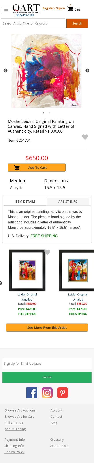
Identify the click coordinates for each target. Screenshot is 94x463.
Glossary (57, 439)
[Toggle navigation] (6, 10)
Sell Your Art (14, 422)
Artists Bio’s (59, 445)
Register (48, 8)
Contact (56, 416)
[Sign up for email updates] (47, 363)
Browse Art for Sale (19, 416)
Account (56, 410)
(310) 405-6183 (24, 15)
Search (77, 23)
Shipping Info (14, 445)
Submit (47, 377)
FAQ (54, 422)
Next (87, 71)
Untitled (28, 299)
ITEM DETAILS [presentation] (25, 201)
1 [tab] (43, 113)
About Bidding (15, 429)
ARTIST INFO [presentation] (67, 201)
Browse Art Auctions (20, 410)
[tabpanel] (46, 71)
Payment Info (14, 439)
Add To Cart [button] (37, 167)
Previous (5, 71)
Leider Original (27, 294)
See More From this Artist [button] (47, 327)
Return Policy (14, 452)
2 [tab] (50, 113)
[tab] (25, 202)
